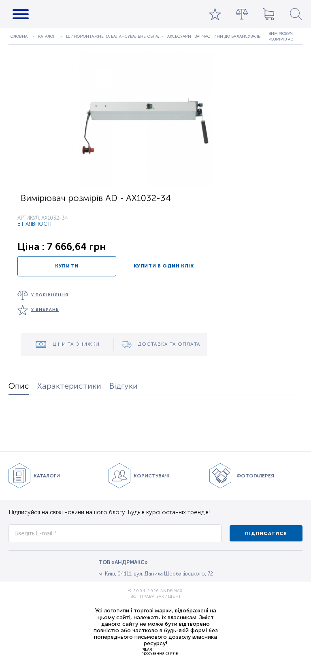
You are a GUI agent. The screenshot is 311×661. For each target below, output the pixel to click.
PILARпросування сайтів (159, 651)
